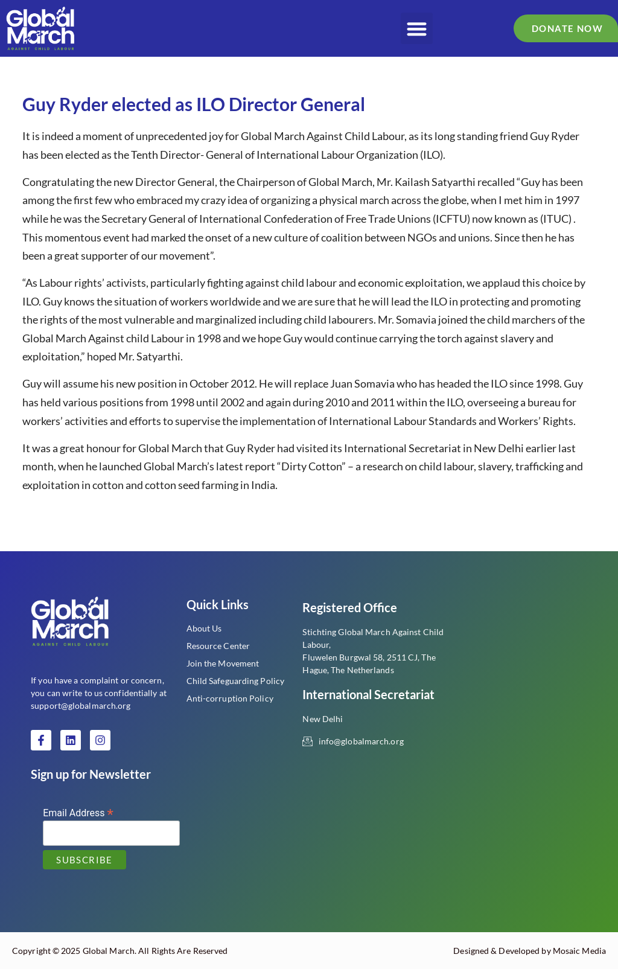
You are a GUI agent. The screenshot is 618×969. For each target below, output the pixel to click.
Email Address (78, 812)
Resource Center (218, 646)
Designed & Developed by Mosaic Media (529, 950)
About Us (204, 628)
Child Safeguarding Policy (235, 681)
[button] (417, 29)
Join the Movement (223, 663)
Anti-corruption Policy (229, 698)
